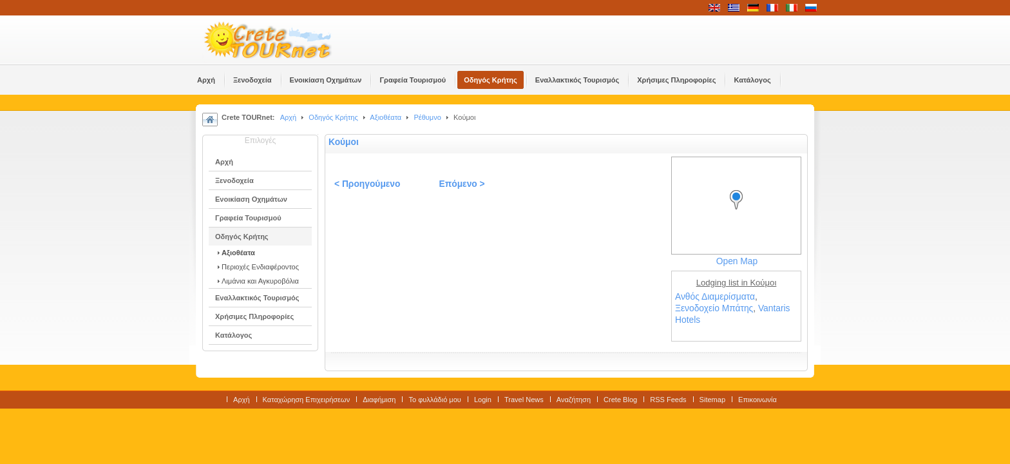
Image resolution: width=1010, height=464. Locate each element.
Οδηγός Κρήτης (333, 117)
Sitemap (712, 399)
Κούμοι (344, 142)
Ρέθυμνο (427, 117)
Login (482, 399)
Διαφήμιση (379, 399)
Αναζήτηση (574, 399)
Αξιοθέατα (385, 117)
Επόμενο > (461, 184)
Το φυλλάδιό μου (434, 399)
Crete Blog (620, 399)
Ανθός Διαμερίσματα (715, 297)
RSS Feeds (668, 399)
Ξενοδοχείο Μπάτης (714, 308)
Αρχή (288, 117)
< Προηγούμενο (367, 184)
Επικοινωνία (757, 399)
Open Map (737, 261)
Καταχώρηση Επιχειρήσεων (306, 399)
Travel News (524, 399)
